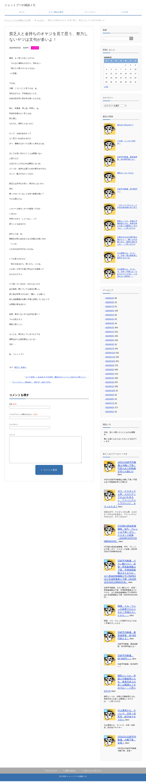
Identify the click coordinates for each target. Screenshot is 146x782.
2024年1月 (109, 349)
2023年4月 (109, 379)
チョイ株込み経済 (56, 13)
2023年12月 (110, 354)
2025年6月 (109, 312)
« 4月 (106, 88)
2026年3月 (109, 303)
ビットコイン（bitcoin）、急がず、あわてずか (32, 383)
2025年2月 (109, 328)
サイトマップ (51, 771)
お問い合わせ (70, 771)
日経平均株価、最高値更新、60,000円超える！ (127, 636)
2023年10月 (110, 362)
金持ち (23, 368)
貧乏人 (17, 368)
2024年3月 (109, 345)
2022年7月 (109, 404)
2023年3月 (109, 383)
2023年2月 (109, 387)
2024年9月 (109, 337)
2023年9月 (109, 366)
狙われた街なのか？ (125, 126)
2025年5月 (109, 316)
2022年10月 (110, 391)
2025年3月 (109, 324)
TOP (18, 21)
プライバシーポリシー (92, 771)
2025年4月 (109, 320)
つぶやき (124, 13)
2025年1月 (109, 333)
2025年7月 (109, 307)
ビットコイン (90, 13)
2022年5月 (109, 412)
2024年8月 (109, 341)
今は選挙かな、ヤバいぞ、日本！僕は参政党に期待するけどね (127, 256)
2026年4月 (109, 299)
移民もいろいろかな (125, 174)
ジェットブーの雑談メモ (28, 5)
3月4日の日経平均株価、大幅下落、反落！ (127, 740)
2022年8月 (109, 400)
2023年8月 (109, 370)
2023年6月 (109, 375)
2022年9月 (109, 396)
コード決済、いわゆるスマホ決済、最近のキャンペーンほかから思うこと (55, 378)
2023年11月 (110, 358)
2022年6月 (109, 408)
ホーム (22, 13)
